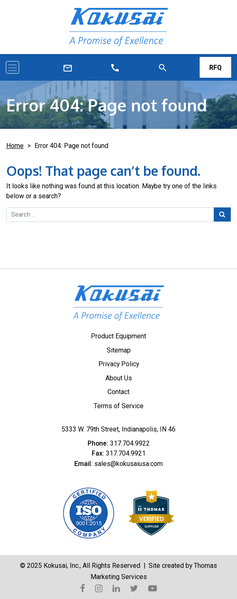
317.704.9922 (130, 443)
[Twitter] (134, 587)
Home (15, 146)
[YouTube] (152, 587)
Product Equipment (118, 336)
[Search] (163, 67)
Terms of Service (119, 406)
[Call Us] (68, 68)
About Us (118, 378)
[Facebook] (82, 587)
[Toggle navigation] (12, 67)
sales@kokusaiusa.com (128, 464)
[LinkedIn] (116, 587)
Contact (118, 392)
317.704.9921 (126, 453)
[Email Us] (115, 67)
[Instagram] (99, 587)
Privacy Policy (118, 364)
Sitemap (119, 350)
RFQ (215, 67)
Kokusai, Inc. (62, 565)
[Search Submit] (222, 214)
